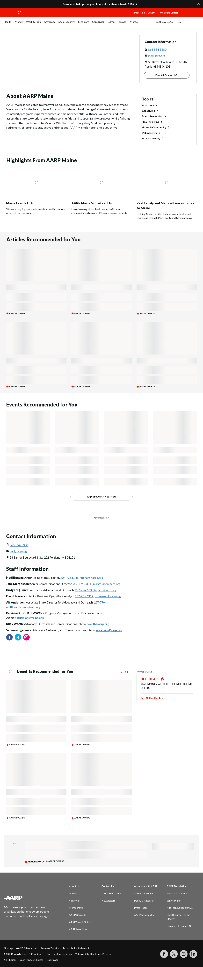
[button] (191, 16)
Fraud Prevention (152, 116)
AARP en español (164, 22)
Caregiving (148, 110)
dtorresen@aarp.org (108, 596)
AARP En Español (111, 893)
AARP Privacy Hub (26, 948)
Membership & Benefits (144, 12)
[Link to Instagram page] (26, 637)
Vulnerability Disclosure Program (93, 953)
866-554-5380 (157, 49)
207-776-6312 (84, 596)
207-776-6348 (69, 577)
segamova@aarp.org (109, 630)
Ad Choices (10, 959)
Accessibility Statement (76, 948)
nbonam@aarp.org (91, 577)
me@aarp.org (156, 55)
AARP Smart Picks (79, 922)
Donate (73, 893)
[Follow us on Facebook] (9, 637)
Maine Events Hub (19, 203)
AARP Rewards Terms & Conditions (23, 953)
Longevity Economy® (179, 925)
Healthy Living (150, 121)
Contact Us (108, 886)
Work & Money (151, 138)
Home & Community (154, 127)
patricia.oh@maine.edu (29, 617)
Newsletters (108, 900)
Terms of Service (50, 948)
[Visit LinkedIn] (193, 954)
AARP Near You (78, 929)
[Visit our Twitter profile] (18, 637)
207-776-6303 (84, 590)
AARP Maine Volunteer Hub (92, 203)
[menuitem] (8, 23)
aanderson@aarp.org (27, 607)
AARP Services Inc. (144, 914)
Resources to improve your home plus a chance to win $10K (98, 4)
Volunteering (150, 132)
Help (179, 22)
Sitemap (8, 948)
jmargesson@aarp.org (106, 584)
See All (124, 671)
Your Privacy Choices (31, 959)
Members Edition (169, 12)
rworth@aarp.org (98, 624)
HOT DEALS (150, 679)
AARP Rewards (77, 914)
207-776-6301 (82, 584)
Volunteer (74, 900)
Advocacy (148, 105)
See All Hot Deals (151, 697)
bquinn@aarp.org (105, 590)
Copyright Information (59, 953)
